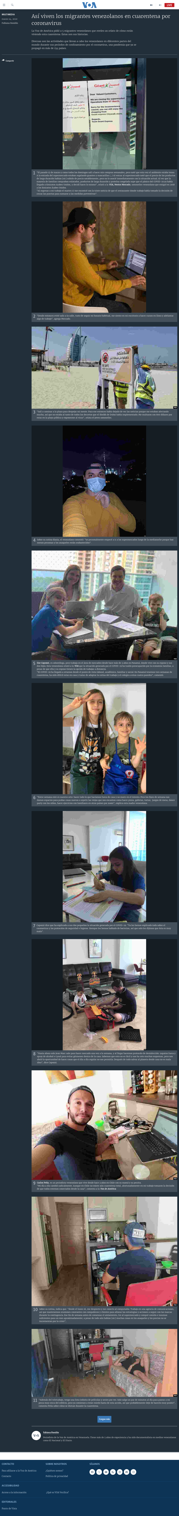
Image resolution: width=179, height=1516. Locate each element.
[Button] (8, 61)
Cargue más (104, 1419)
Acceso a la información (14, 1492)
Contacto (6, 1476)
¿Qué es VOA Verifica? (57, 1492)
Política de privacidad (57, 1476)
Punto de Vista (9, 1508)
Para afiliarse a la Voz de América (19, 1470)
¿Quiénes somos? (54, 1470)
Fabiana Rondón (10, 23)
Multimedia (8, 14)
